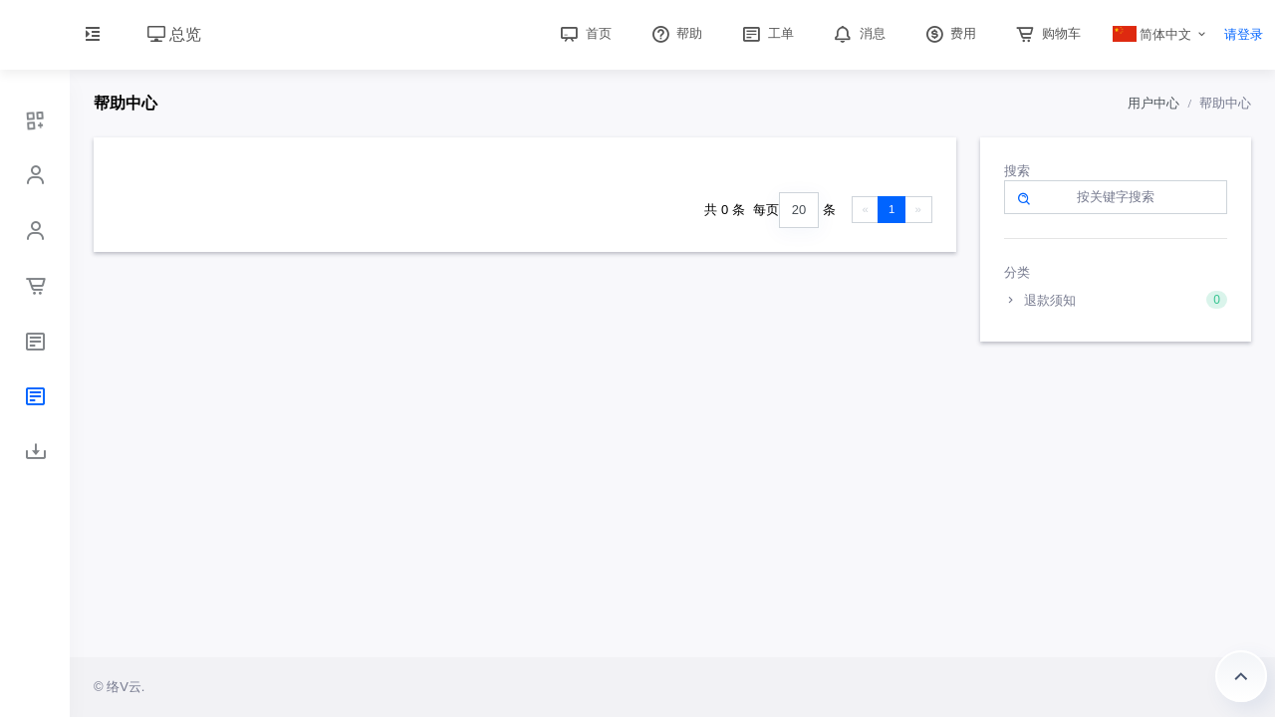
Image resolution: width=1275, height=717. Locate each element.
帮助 (675, 33)
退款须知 (1116, 300)
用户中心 (1153, 103)
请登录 (1243, 34)
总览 (174, 34)
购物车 (1046, 33)
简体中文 (1152, 34)
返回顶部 (1241, 676)
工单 (766, 33)
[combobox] (799, 210)
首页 (584, 33)
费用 (949, 33)
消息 (858, 33)
